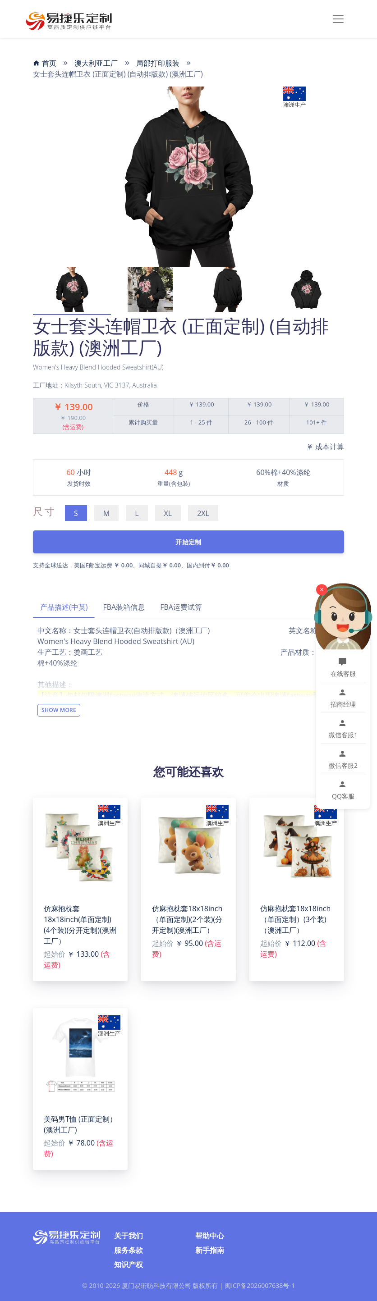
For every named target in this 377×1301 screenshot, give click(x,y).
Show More (58, 710)
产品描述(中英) (63, 607)
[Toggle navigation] (338, 19)
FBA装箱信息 (124, 607)
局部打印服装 (157, 63)
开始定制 (188, 542)
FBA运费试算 (181, 607)
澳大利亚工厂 (96, 63)
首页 (44, 63)
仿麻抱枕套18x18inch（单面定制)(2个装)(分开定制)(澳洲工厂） (187, 919)
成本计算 (325, 447)
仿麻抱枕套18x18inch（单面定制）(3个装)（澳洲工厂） (295, 919)
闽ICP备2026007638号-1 (260, 1285)
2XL (203, 513)
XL (168, 513)
